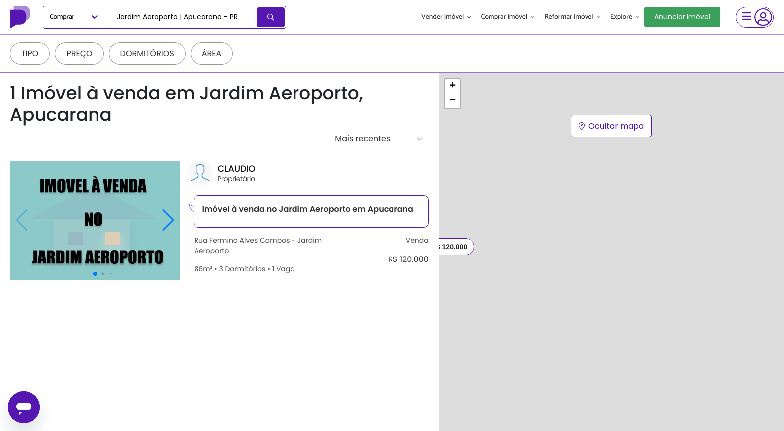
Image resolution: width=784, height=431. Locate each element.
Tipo (29, 53)
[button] (452, 86)
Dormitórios (147, 53)
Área (212, 53)
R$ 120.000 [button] (449, 247)
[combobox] (182, 17)
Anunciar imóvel (682, 17)
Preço (79, 53)
